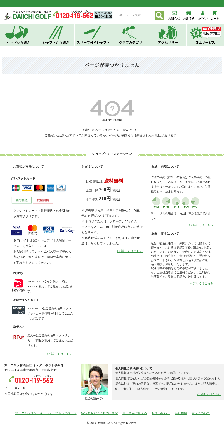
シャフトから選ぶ (56, 42)
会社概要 (181, 413)
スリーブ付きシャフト (93, 42)
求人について (201, 413)
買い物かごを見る (134, 413)
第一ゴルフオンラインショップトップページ (46, 413)
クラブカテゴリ (130, 42)
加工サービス (205, 42)
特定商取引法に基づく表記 (99, 413)
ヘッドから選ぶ (18, 42)
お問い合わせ (161, 413)
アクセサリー (168, 42)
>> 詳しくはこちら (59, 354)
